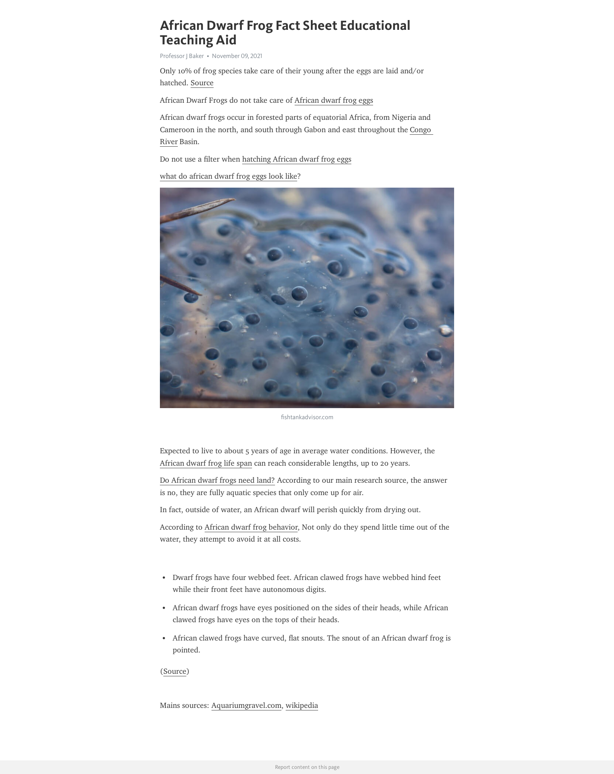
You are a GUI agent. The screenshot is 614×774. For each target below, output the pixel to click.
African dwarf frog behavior (251, 527)
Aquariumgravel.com (246, 705)
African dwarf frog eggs (334, 100)
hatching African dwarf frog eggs (296, 159)
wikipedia (302, 705)
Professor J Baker (182, 56)
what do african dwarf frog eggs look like (228, 176)
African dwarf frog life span (206, 463)
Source (202, 82)
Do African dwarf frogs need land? (217, 480)
